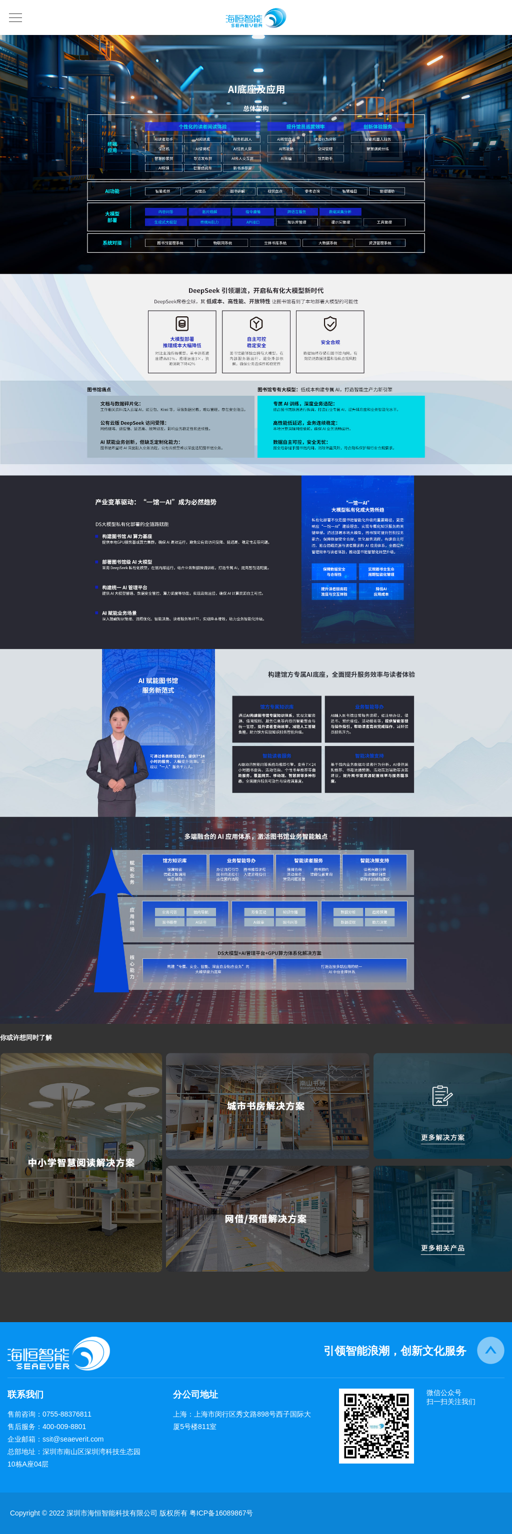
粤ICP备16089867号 (222, 1513)
